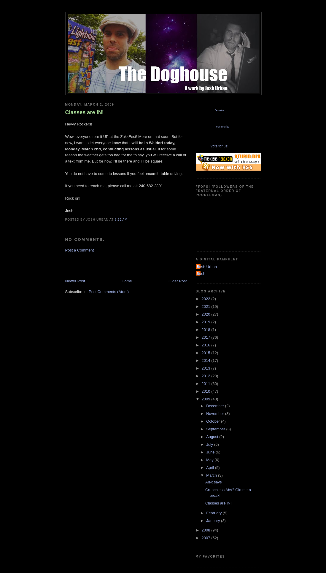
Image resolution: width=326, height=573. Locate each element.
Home (127, 281)
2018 (206, 329)
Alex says (213, 482)
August (212, 436)
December (215, 406)
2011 (206, 383)
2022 (206, 299)
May (210, 460)
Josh (201, 273)
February (214, 513)
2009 (206, 399)
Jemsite (219, 110)
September (216, 429)
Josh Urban (207, 267)
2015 (206, 353)
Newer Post (75, 281)
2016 (206, 345)
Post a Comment (79, 250)
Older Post (177, 281)
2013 (206, 368)
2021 (206, 306)
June (211, 452)
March (212, 475)
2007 (206, 538)
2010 (206, 391)
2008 (206, 530)
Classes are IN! (84, 112)
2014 (206, 360)
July (210, 444)
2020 (206, 314)
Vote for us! (219, 146)
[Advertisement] (134, 265)
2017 (206, 337)
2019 (206, 322)
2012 (206, 376)
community (222, 126)
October (213, 421)
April (210, 467)
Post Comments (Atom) (109, 291)
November (215, 413)
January (213, 520)
